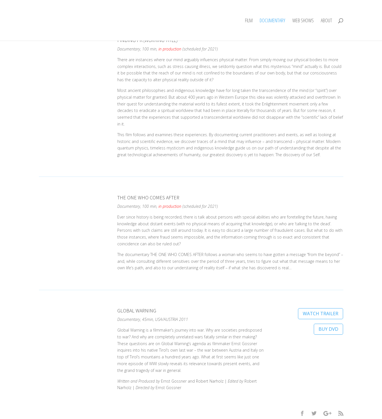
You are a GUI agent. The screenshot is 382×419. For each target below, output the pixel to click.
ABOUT (326, 21)
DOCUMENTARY (272, 21)
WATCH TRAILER (320, 313)
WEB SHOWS (303, 21)
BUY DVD (328, 329)
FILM (249, 21)
